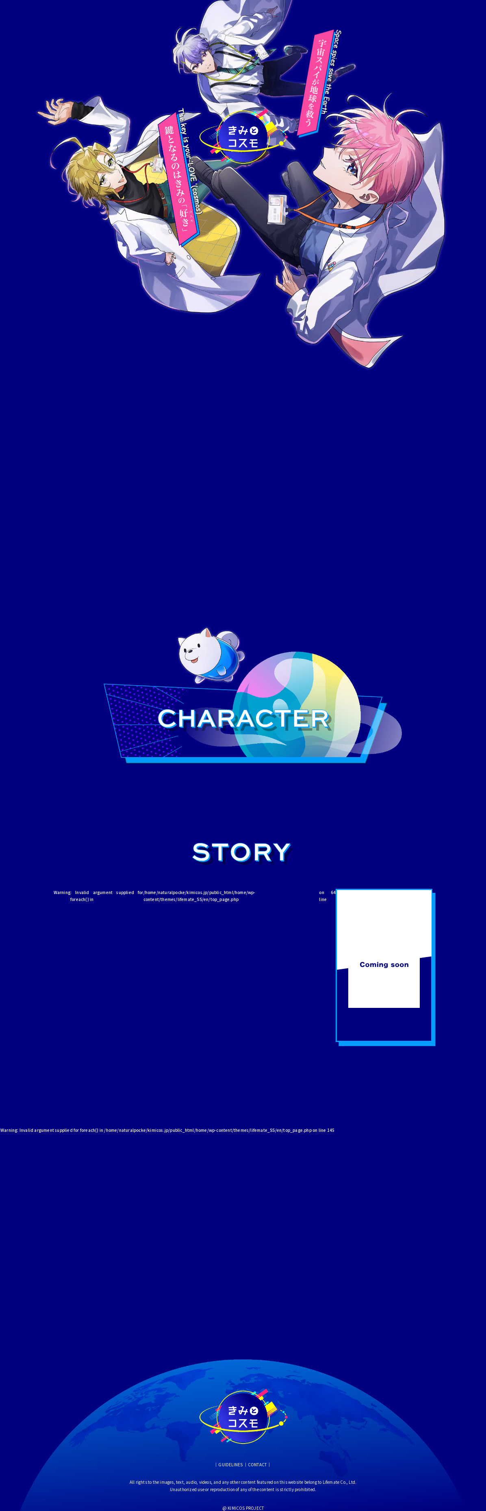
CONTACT (257, 1464)
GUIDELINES (230, 1464)
